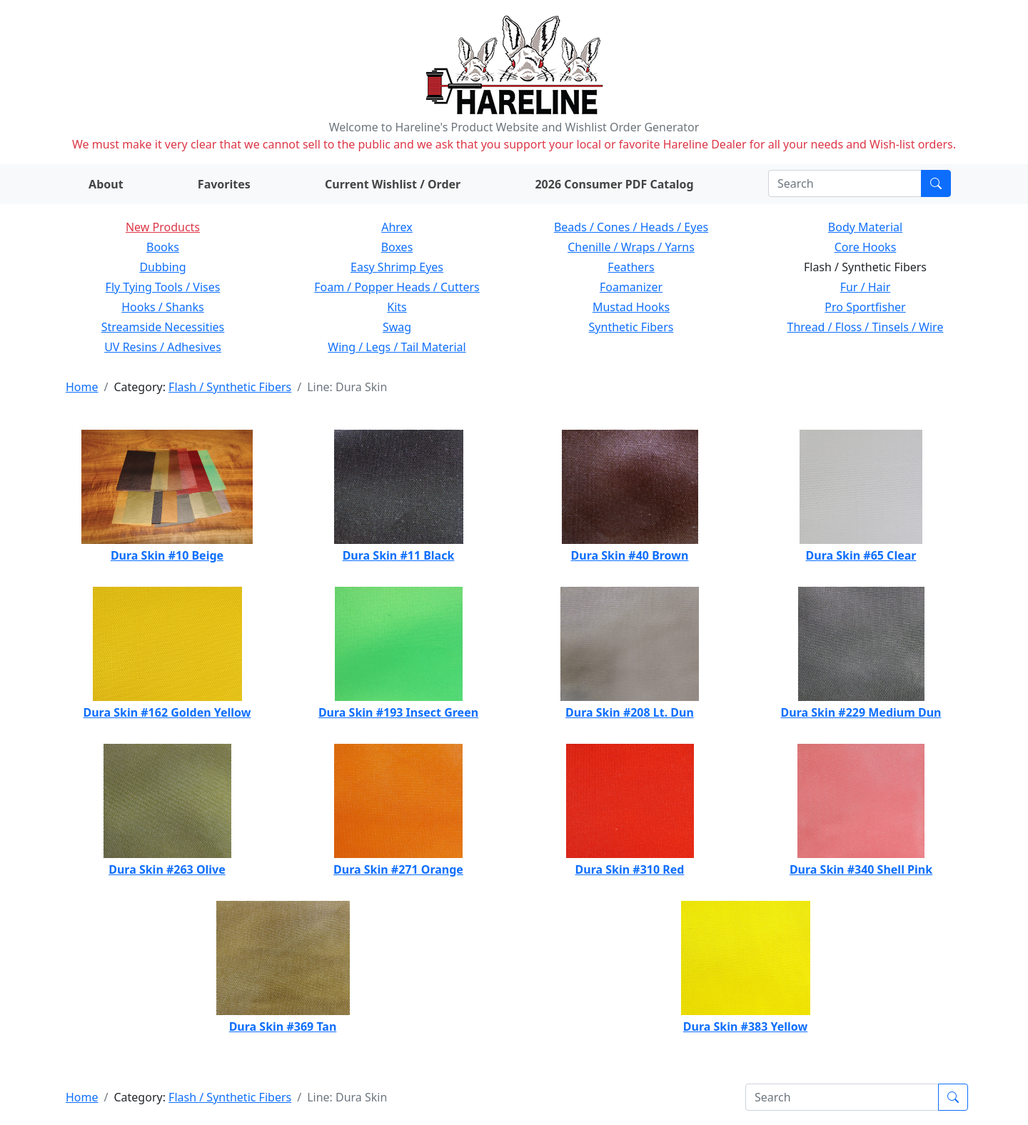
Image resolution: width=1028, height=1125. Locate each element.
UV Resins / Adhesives (162, 347)
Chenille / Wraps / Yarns (631, 247)
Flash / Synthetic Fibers (229, 387)
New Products (163, 227)
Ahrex (397, 227)
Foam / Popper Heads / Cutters (397, 287)
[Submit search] (936, 183)
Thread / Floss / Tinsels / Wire (865, 327)
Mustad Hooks (631, 307)
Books (162, 247)
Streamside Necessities (163, 327)
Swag (397, 327)
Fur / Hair (865, 287)
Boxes (397, 247)
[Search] (845, 183)
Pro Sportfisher (865, 307)
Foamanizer (631, 287)
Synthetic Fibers (631, 327)
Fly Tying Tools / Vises (163, 287)
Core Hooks (866, 247)
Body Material (865, 227)
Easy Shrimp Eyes (397, 267)
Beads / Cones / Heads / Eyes (631, 227)
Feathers (631, 267)
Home (82, 387)
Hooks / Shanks (162, 307)
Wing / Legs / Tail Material (396, 347)
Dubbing (162, 267)
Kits (396, 307)
